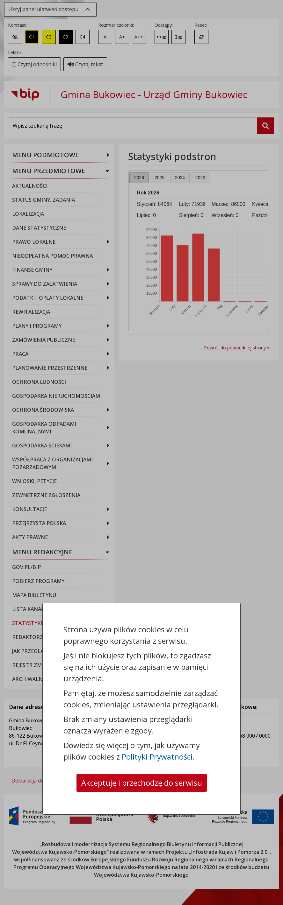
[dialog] (141, 452)
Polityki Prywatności (157, 756)
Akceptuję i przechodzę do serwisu (141, 782)
